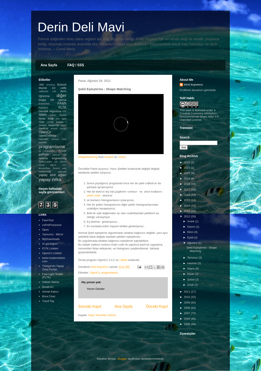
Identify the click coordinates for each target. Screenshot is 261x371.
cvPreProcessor (52, 225)
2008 (187, 307)
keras (42, 118)
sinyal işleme (48, 165)
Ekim (190, 232)
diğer (61, 95)
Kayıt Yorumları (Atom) (102, 315)
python (44, 154)
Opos (45, 229)
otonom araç (59, 139)
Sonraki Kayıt (89, 306)
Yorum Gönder (96, 288)
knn (58, 119)
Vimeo (122, 157)
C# (54, 88)
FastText (43, 107)
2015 (187, 200)
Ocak (191, 284)
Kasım (191, 226)
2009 (187, 302)
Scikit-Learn (45, 161)
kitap (51, 118)
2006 (187, 318)
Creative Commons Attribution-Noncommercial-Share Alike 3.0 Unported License (199, 116)
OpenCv (95, 272)
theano (56, 168)
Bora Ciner (48, 296)
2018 (187, 184)
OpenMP (43, 139)
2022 (187, 162)
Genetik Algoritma (50, 111)
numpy (63, 128)
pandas (43, 142)
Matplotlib (53, 125)
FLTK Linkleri (50, 248)
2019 (187, 178)
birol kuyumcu (193, 84)
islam (42, 114)
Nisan (191, 273)
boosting (50, 85)
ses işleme (60, 161)
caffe (63, 88)
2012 (187, 216)
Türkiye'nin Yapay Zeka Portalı (53, 267)
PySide (62, 150)
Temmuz (193, 257)
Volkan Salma (50, 282)
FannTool (47, 220)
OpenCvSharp (47, 135)
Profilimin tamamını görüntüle (198, 90)
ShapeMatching (87, 157)
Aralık (191, 221)
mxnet (54, 128)
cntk (54, 91)
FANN (61, 103)
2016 (187, 194)
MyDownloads (51, 239)
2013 (187, 211)
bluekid (109, 157)
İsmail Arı (47, 287)
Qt (64, 154)
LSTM (50, 122)
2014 (187, 205)
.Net (41, 84)
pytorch (56, 155)
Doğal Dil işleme (52, 100)
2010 (187, 297)
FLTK (62, 107)
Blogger (122, 358)
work (188, 110)
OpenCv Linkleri (52, 253)
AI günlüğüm (50, 243)
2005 (187, 324)
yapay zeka (50, 179)
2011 (187, 291)
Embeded (44, 103)
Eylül (190, 237)
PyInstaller (50, 151)
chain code (93, 195)
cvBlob (123, 260)
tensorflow (44, 168)
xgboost (62, 171)
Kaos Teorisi (58, 114)
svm (64, 165)
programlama (109, 272)
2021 (187, 167)
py (40, 151)
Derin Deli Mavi (81, 27)
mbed (63, 125)
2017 (187, 189)
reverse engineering (52, 158)
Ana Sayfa (49, 65)
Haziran (192, 263)
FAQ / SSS (75, 65)
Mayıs (191, 268)
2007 (187, 313)
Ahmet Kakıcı (50, 291)
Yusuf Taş (48, 301)
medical (43, 128)
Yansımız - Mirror (52, 234)
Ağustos (192, 242)
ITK (64, 111)
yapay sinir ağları (52, 175)
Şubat (191, 279)
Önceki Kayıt (157, 306)
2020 (187, 173)
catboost (43, 91)
